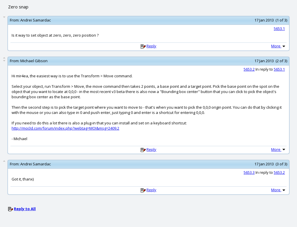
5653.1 (279, 28)
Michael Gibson (34, 60)
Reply (151, 46)
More (278, 46)
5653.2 (249, 69)
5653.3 (249, 172)
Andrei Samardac (35, 20)
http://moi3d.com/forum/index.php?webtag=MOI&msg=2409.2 (65, 128)
